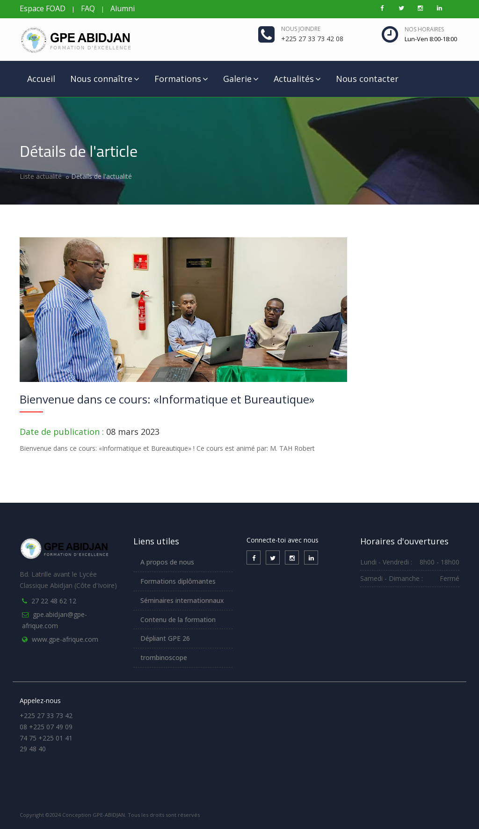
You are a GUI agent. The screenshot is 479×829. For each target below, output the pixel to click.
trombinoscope (163, 657)
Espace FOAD (42, 8)
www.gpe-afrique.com (65, 639)
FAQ (88, 8)
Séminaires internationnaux (182, 600)
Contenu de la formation (178, 619)
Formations (181, 78)
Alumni (122, 8)
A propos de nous (167, 562)
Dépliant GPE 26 (165, 638)
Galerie (241, 78)
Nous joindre (300, 29)
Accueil (41, 78)
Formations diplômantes (178, 581)
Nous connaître (104, 78)
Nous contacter (367, 78)
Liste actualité (41, 176)
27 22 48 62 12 (53, 600)
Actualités (297, 78)
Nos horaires (424, 29)
